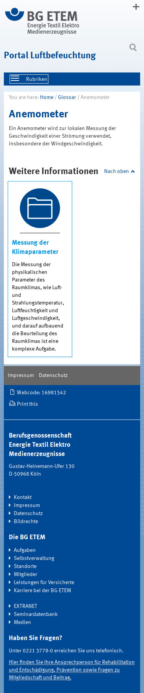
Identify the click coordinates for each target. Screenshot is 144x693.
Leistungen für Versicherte (44, 582)
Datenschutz (53, 375)
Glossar (67, 97)
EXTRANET (25, 606)
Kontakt (22, 497)
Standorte (25, 566)
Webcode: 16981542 (41, 392)
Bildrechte (26, 521)
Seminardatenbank (36, 614)
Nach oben (116, 171)
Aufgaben (25, 550)
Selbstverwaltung (34, 558)
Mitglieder (25, 574)
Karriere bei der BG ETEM (42, 590)
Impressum (21, 375)
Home (46, 97)
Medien (22, 622)
